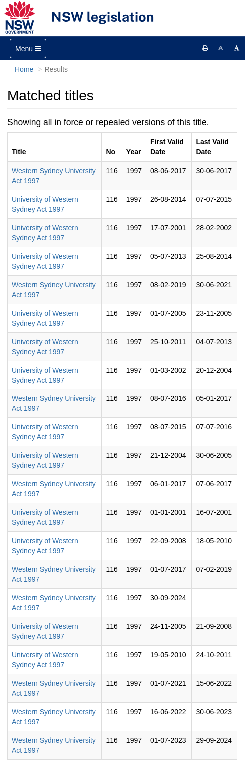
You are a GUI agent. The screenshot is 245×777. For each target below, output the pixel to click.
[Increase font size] (237, 48)
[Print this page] (205, 48)
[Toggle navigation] (28, 48)
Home (24, 69)
